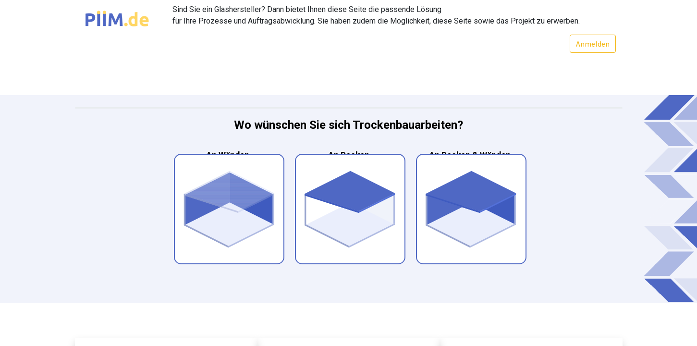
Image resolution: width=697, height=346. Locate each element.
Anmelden (592, 44)
